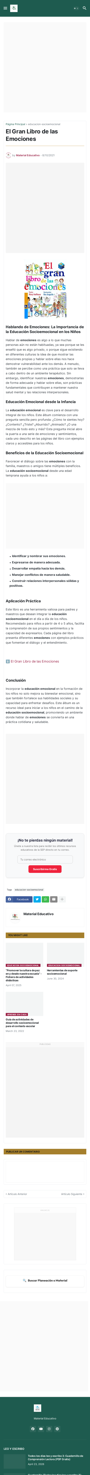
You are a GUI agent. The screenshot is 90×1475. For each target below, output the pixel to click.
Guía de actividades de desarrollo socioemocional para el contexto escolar (22, 1023)
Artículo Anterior (17, 1194)
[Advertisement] (45, 67)
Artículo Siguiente (71, 1194)
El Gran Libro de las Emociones (35, 661)
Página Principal (15, 124)
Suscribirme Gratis (45, 869)
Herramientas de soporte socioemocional (62, 972)
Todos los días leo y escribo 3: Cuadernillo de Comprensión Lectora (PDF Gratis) (55, 1457)
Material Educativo (38, 914)
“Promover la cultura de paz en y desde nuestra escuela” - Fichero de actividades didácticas (24, 975)
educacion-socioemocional (44, 124)
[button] (5, 8)
